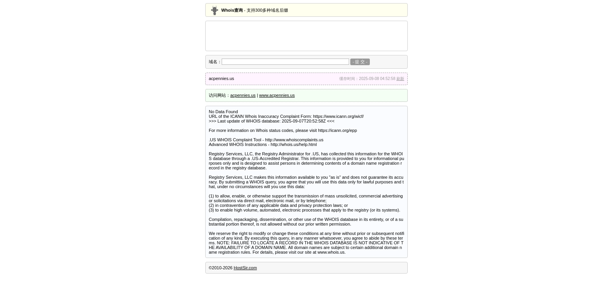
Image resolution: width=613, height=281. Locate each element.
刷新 (400, 78)
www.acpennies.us (277, 95)
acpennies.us (243, 95)
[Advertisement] (306, 36)
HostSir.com (245, 267)
